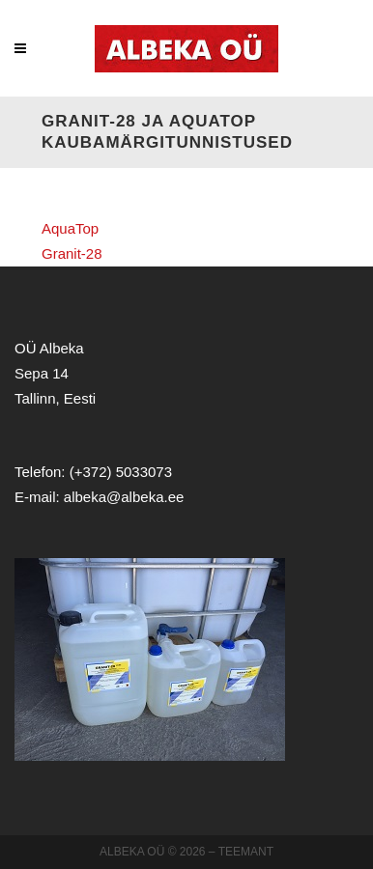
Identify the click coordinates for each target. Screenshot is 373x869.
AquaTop (70, 228)
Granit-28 (72, 253)
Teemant (245, 851)
